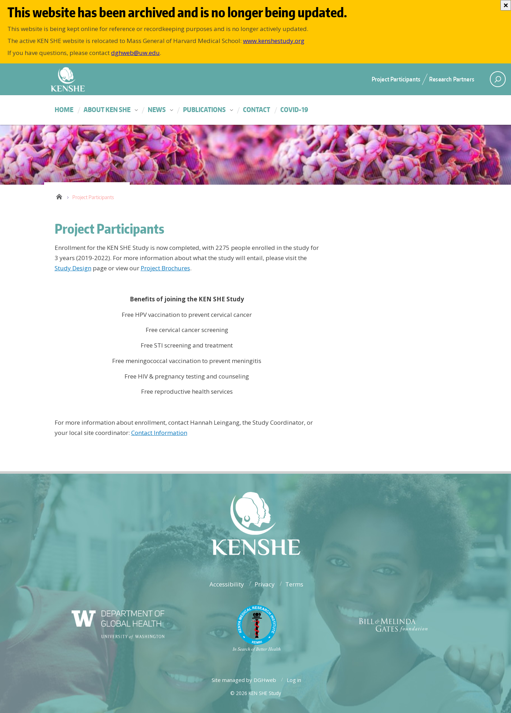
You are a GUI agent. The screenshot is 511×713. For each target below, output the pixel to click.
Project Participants (396, 79)
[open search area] (498, 79)
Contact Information (159, 433)
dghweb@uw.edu (135, 53)
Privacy (265, 584)
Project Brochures (165, 268)
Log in (294, 679)
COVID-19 (294, 109)
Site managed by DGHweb (244, 679)
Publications (204, 109)
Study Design (73, 268)
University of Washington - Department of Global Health (128, 79)
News (157, 109)
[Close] (505, 5)
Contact (256, 109)
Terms (294, 584)
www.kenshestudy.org (273, 41)
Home (64, 109)
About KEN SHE (107, 109)
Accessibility (226, 584)
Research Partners (451, 79)
